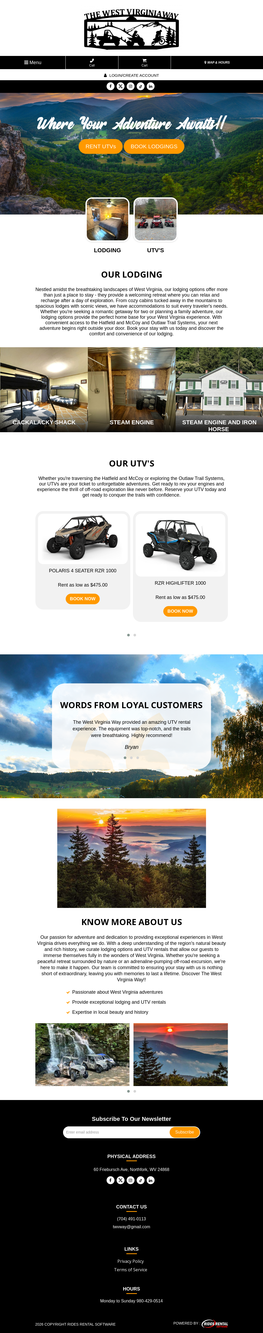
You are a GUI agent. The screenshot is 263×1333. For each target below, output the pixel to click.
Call (92, 63)
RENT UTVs (100, 146)
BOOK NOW (82, 598)
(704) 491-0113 (131, 1219)
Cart (145, 63)
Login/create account (131, 75)
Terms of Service (130, 1270)
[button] (128, 635)
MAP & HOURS (217, 62)
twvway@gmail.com (131, 1227)
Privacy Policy (130, 1261)
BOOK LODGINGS (154, 146)
